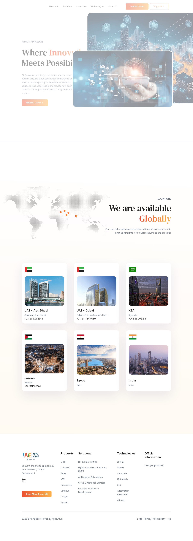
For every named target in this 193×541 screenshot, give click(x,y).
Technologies (97, 8)
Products (53, 8)
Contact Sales (137, 8)
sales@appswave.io (154, 469)
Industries (81, 8)
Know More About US (37, 497)
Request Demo (35, 106)
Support (159, 8)
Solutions (67, 8)
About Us (113, 8)
